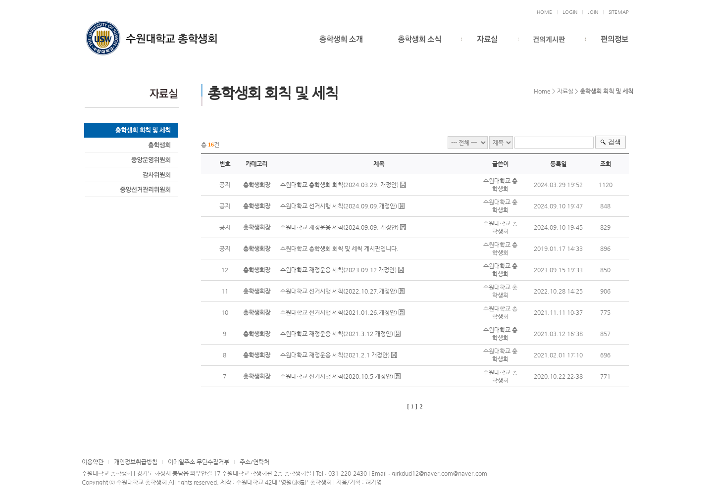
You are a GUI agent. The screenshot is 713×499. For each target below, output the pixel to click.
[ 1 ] (412, 406)
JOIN (593, 12)
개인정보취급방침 (135, 461)
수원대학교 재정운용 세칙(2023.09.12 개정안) (338, 269)
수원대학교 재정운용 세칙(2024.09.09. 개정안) (339, 227)
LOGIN (569, 12)
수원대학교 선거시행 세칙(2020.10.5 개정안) (336, 376)
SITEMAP (619, 12)
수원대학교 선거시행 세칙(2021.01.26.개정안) (338, 312)
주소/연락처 (254, 461)
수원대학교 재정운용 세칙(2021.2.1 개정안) (335, 354)
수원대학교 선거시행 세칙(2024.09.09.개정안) (338, 205)
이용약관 (92, 461)
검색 (614, 142)
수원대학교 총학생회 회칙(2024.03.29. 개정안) (339, 184)
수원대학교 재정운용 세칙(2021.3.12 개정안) (336, 333)
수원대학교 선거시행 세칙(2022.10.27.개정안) (338, 291)
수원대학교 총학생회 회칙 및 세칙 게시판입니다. (339, 248)
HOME (544, 12)
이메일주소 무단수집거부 (198, 461)
